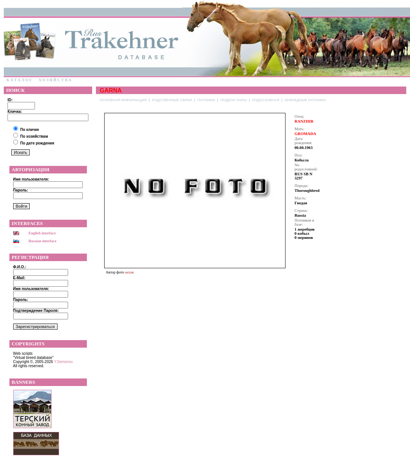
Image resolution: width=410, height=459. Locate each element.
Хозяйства (55, 80)
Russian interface (42, 241)
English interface (42, 233)
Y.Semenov (63, 362)
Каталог (20, 80)
